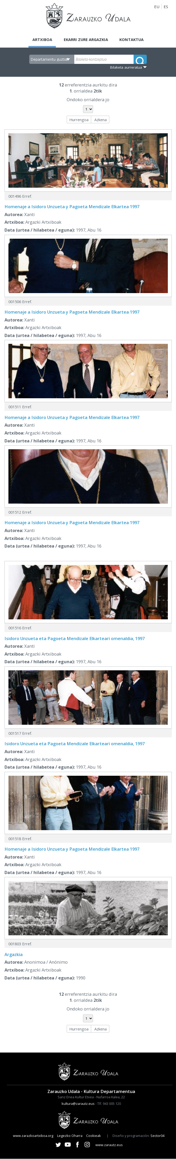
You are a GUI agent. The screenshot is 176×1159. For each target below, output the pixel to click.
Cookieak (93, 1136)
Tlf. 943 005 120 (109, 1103)
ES (166, 6)
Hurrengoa (79, 119)
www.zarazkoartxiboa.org (33, 1136)
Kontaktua (132, 39)
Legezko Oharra (69, 1136)
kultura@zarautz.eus (78, 1103)
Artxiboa (41, 39)
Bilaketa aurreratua (126, 67)
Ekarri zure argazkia (85, 39)
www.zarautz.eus (109, 1144)
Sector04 (157, 1136)
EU (156, 6)
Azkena (100, 119)
